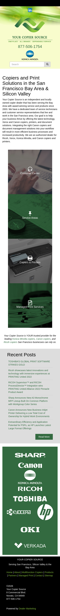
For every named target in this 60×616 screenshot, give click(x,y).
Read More (44, 437)
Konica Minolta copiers (23, 339)
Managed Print (26, 575)
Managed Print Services (30, 306)
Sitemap (49, 575)
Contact (39, 575)
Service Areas (30, 217)
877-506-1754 (30, 46)
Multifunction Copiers (32, 572)
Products (49, 572)
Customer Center (30, 173)
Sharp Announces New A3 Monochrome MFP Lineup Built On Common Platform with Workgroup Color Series (28, 401)
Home (9, 572)
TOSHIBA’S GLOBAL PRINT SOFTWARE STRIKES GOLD (29, 363)
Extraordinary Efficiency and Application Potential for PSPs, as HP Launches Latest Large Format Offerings (29, 425)
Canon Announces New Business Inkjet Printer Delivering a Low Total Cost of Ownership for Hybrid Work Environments (28, 413)
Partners (12, 575)
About (17, 572)
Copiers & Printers (30, 262)
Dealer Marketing (27, 608)
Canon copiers (43, 339)
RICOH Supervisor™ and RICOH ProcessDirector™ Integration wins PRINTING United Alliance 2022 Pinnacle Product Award (28, 387)
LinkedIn (30, 10)
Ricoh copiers (10, 342)
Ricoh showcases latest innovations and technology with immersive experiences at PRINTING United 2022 (29, 373)
